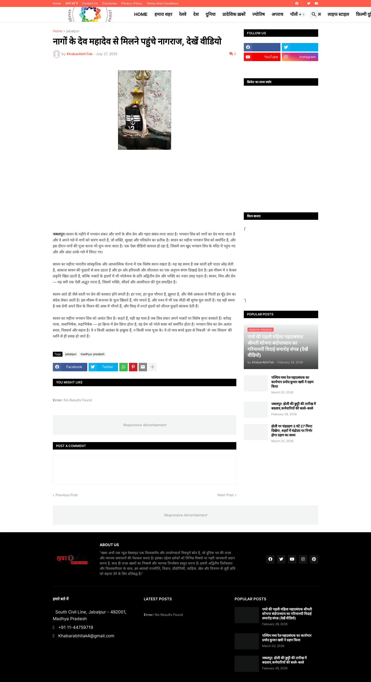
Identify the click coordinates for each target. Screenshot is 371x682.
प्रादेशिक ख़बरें (233, 14)
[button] (302, 14)
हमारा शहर (163, 14)
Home (57, 3)
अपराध (277, 14)
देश (196, 14)
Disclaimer (109, 3)
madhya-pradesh (92, 354)
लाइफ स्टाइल (338, 14)
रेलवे (182, 14)
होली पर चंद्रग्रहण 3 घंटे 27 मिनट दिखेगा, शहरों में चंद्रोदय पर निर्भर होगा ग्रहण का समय (291, 430)
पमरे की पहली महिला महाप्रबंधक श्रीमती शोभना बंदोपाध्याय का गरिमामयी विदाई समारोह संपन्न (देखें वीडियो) (287, 613)
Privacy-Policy (131, 3)
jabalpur (72, 31)
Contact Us (90, 3)
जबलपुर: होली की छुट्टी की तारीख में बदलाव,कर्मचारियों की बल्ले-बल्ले (293, 406)
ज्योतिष (258, 14)
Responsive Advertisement (144, 425)
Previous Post (67, 495)
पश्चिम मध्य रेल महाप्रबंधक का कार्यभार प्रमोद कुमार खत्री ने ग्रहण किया (292, 381)
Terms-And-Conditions (162, 3)
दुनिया (211, 14)
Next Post (225, 495)
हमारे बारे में (71, 3)
